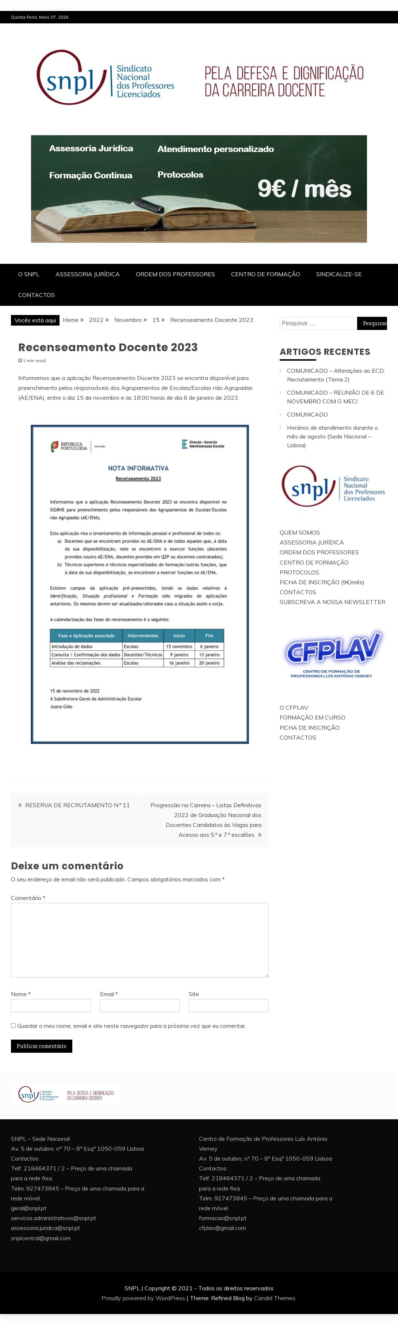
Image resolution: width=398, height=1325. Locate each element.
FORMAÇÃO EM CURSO (312, 717)
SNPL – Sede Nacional (40, 1138)
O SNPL (28, 274)
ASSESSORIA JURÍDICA (88, 274)
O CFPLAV (294, 707)
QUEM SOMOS (300, 532)
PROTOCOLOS (299, 572)
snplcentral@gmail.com (40, 1238)
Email (109, 994)
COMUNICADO (307, 414)
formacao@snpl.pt (222, 1218)
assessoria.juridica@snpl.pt (45, 1227)
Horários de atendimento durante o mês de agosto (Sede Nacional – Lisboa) (332, 436)
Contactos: (25, 1158)
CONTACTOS (36, 295)
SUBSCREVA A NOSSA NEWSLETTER (332, 601)
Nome (21, 994)
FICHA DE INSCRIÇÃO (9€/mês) (322, 582)
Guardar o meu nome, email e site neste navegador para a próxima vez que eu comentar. (131, 1025)
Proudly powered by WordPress (143, 1298)
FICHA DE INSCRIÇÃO (310, 727)
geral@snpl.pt (28, 1208)
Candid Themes (274, 1298)
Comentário (28, 897)
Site (194, 994)
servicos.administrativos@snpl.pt (53, 1218)
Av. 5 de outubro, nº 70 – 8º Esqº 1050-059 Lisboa (77, 1148)
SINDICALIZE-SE (339, 274)
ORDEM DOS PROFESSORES (175, 274)
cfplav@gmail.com (222, 1227)
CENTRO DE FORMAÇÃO (265, 274)
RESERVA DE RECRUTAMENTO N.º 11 (77, 805)
